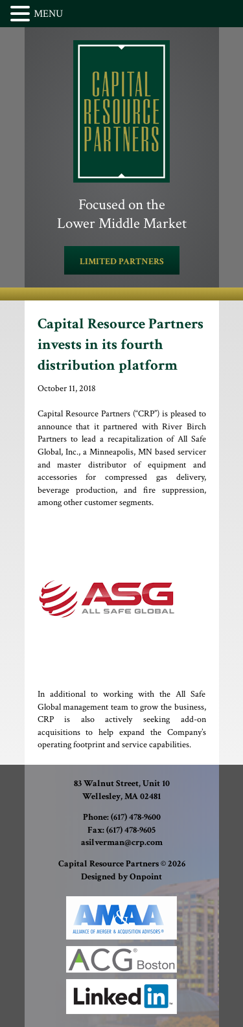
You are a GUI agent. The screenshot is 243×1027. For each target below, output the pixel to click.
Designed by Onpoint (121, 877)
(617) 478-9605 (131, 830)
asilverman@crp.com (122, 842)
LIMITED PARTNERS (122, 261)
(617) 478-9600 (136, 817)
